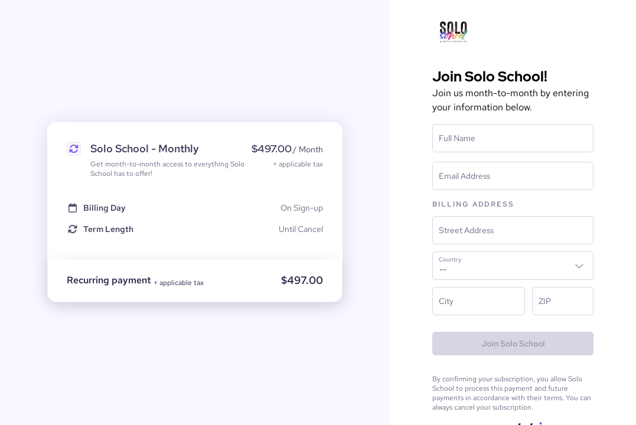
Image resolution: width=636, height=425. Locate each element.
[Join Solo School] (512, 343)
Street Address (466, 230)
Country (450, 259)
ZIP (545, 301)
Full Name (457, 138)
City (446, 301)
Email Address (464, 176)
